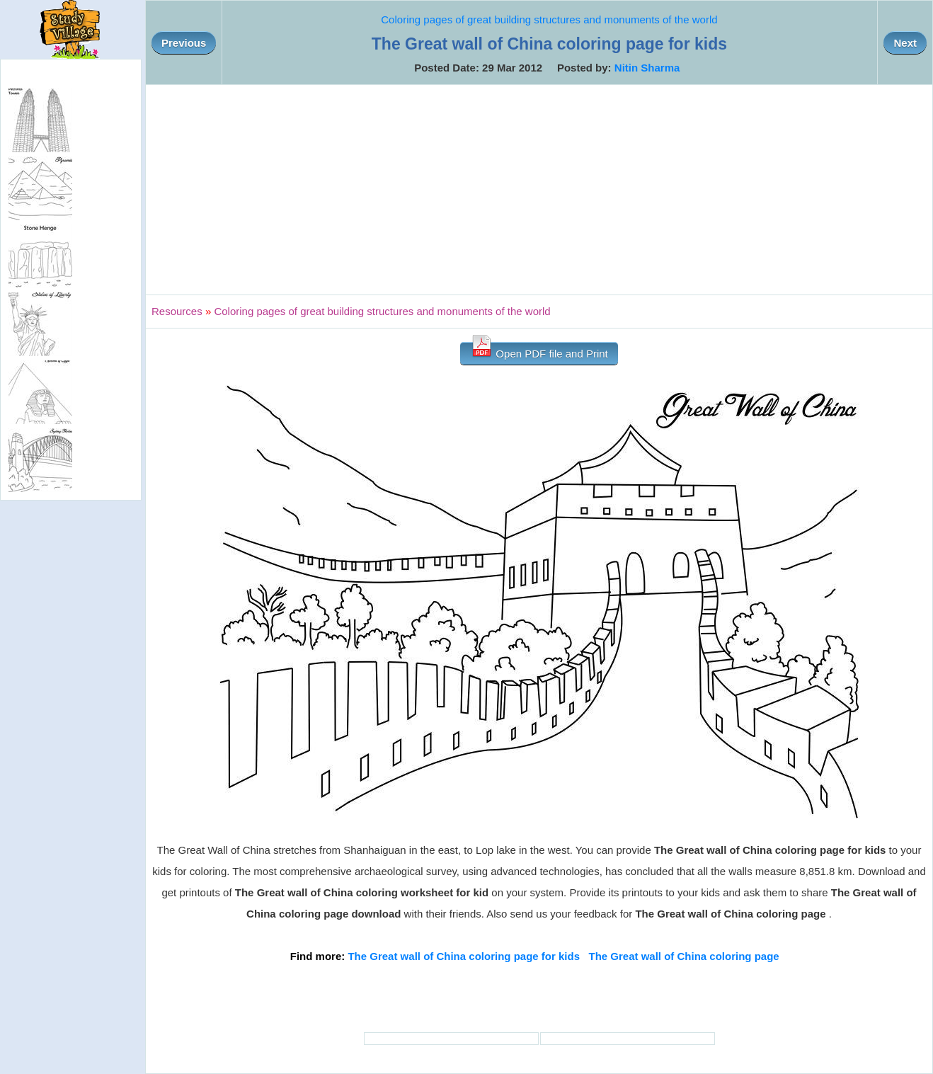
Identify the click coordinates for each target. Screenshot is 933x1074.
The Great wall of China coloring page (684, 956)
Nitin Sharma (647, 68)
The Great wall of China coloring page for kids (464, 956)
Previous (183, 43)
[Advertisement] (539, 190)
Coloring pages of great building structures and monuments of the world (549, 19)
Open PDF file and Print (539, 351)
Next (905, 43)
